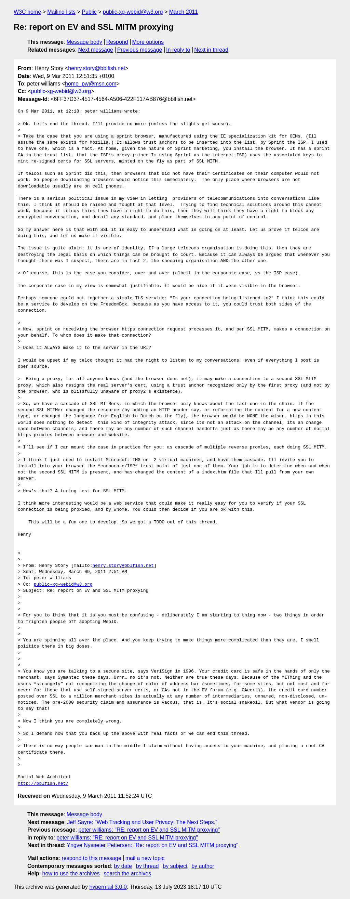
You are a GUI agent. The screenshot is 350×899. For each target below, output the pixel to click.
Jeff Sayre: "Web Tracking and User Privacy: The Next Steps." (142, 822)
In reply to (178, 50)
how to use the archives (71, 873)
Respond (117, 42)
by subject (175, 866)
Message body (84, 42)
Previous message (139, 50)
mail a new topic (145, 858)
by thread (147, 866)
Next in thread (211, 50)
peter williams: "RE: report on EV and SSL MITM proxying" (149, 830)
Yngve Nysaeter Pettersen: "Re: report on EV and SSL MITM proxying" (152, 845)
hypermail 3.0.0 (107, 887)
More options (148, 42)
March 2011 (183, 12)
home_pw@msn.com (91, 84)
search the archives (127, 873)
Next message (95, 50)
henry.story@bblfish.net (96, 68)
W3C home (27, 12)
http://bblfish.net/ (43, 784)
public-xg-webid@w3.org (133, 12)
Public (89, 12)
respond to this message (91, 858)
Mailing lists (61, 12)
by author (202, 866)
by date (123, 866)
